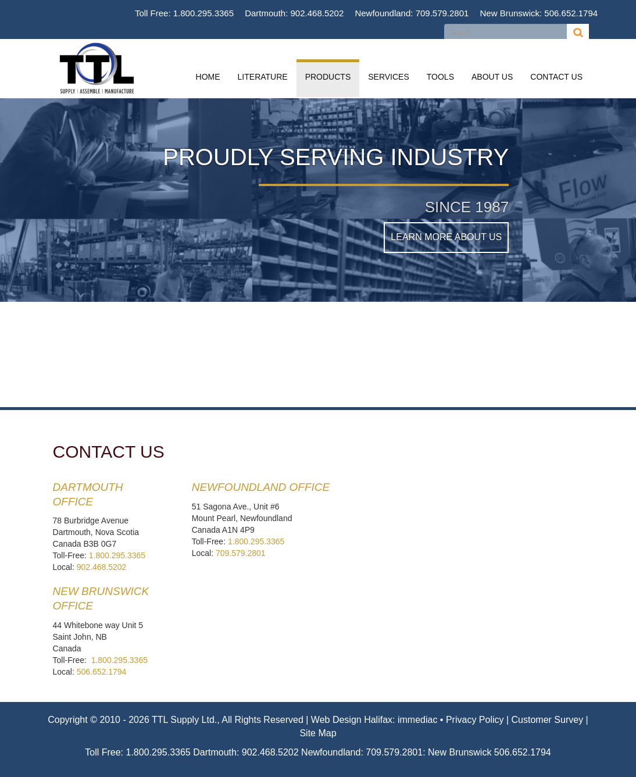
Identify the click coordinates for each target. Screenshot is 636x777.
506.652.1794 (571, 13)
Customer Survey (548, 720)
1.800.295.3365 (203, 13)
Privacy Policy (475, 720)
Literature (263, 76)
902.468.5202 (317, 13)
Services (388, 76)
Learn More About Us (446, 237)
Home (208, 76)
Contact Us (556, 76)
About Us (492, 76)
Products (328, 76)
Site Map (317, 733)
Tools (440, 76)
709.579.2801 (442, 13)
